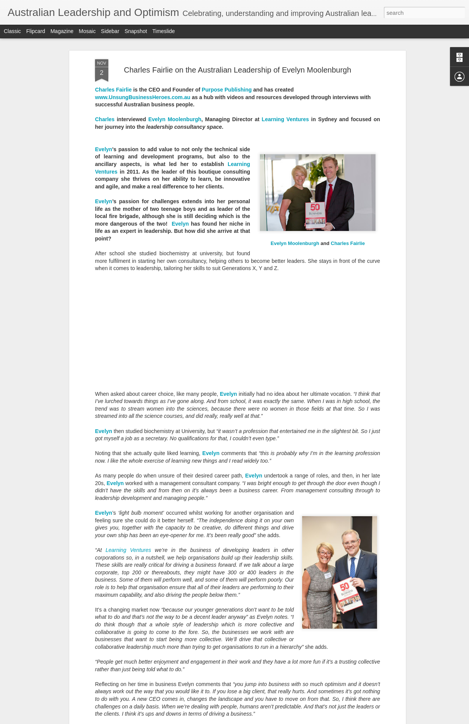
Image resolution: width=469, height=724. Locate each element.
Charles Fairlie (348, 49)
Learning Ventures (128, 356)
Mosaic (87, 31)
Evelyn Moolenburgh (295, 49)
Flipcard (35, 31)
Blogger (272, 720)
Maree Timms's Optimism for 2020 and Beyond (221, 457)
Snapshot (136, 31)
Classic (12, 31)
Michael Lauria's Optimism (193, 629)
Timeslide (163, 31)
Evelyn (228, 199)
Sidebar (110, 31)
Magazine (62, 31)
